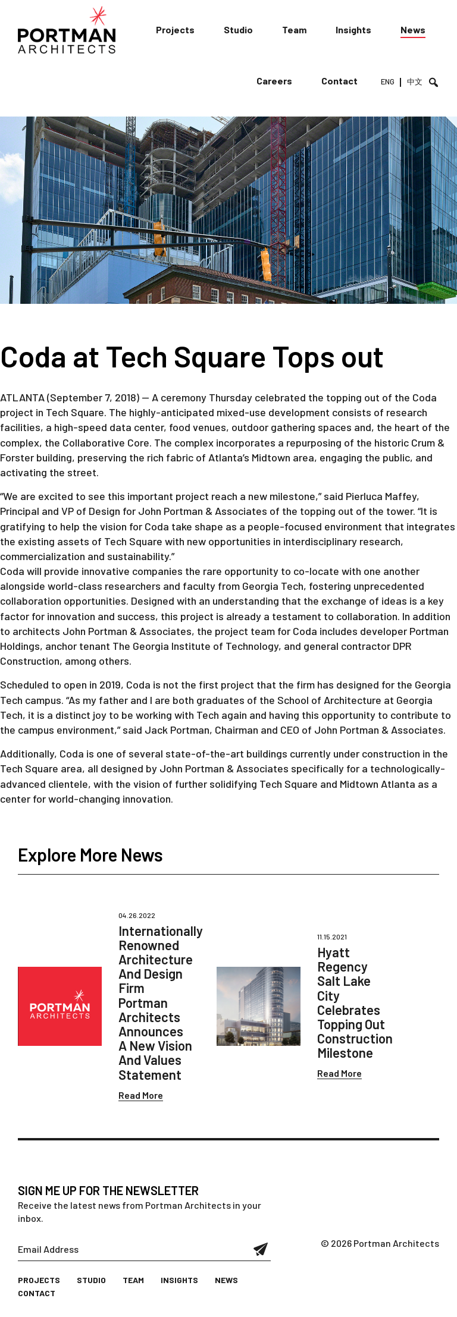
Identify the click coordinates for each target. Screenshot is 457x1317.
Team (294, 29)
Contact (339, 80)
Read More (140, 1095)
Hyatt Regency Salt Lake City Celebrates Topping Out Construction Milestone (355, 1002)
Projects (175, 29)
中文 (414, 81)
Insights (353, 29)
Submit (260, 1249)
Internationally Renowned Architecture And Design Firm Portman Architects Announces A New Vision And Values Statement (160, 1002)
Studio (238, 29)
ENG (388, 81)
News (412, 29)
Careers (274, 80)
